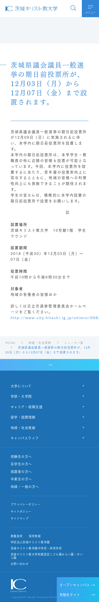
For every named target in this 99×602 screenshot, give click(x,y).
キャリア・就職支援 (27, 406)
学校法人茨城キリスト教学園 (30, 542)
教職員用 (17, 536)
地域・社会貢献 (23, 427)
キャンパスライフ (25, 437)
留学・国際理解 (23, 416)
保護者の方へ (21, 471)
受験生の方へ (21, 456)
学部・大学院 (21, 396)
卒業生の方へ (21, 479)
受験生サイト (69, 594)
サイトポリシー (21, 511)
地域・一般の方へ (25, 486)
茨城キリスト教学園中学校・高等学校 (36, 548)
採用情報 (35, 536)
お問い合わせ (20, 564)
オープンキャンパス (74, 584)
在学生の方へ (21, 464)
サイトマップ (20, 518)
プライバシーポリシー (25, 504)
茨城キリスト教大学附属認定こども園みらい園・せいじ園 (47, 556)
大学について (21, 385)
